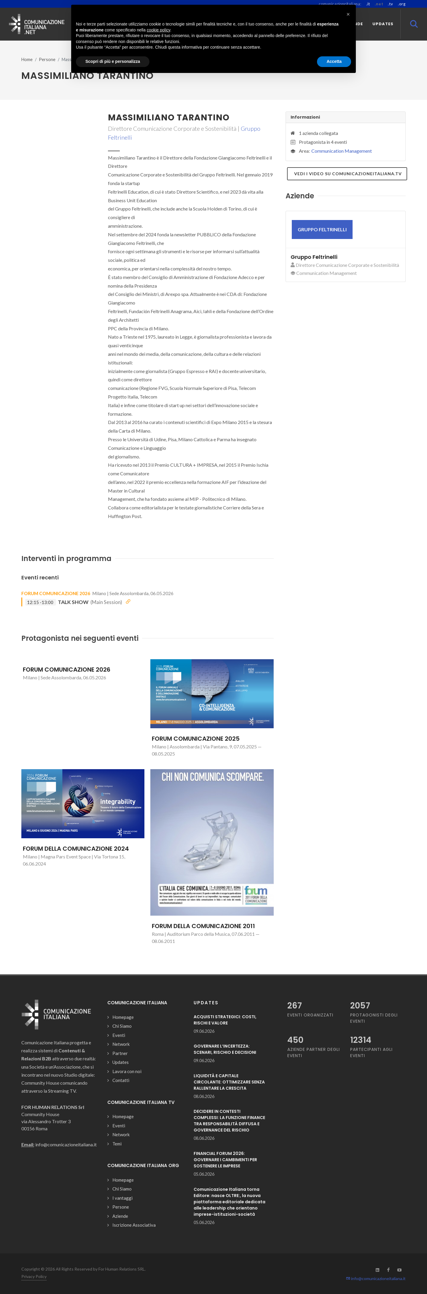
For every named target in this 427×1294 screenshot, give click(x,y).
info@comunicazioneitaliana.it (376, 1278)
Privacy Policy (34, 1276)
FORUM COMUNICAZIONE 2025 (196, 738)
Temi (117, 1143)
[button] (348, 14)
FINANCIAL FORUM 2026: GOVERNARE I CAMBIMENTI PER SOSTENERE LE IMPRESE (225, 1159)
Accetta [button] (334, 61)
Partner (120, 1053)
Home (27, 59)
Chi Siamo (122, 1026)
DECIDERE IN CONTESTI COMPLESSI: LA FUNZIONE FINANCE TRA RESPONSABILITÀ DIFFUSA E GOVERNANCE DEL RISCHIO (229, 1120)
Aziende (120, 1216)
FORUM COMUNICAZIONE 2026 (55, 593)
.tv (390, 3)
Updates (120, 1062)
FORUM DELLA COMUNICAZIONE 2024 (76, 848)
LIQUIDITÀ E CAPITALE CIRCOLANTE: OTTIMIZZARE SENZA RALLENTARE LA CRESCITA (229, 1082)
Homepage (123, 1017)
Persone (47, 59)
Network (121, 1044)
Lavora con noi (126, 1071)
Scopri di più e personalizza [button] (112, 61)
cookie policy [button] (158, 30)
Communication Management (341, 151)
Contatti (120, 1080)
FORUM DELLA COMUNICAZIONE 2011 (203, 926)
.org (402, 3)
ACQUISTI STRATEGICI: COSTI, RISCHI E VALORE (225, 1020)
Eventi (118, 1035)
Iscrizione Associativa (134, 1225)
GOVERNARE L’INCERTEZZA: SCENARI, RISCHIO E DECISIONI (225, 1049)
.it (368, 3)
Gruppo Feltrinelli (314, 257)
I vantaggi (122, 1198)
